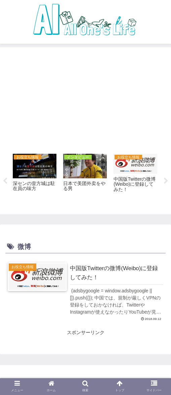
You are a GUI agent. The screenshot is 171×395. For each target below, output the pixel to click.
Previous (5, 181)
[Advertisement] (85, 98)
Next (166, 181)
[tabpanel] (34, 180)
